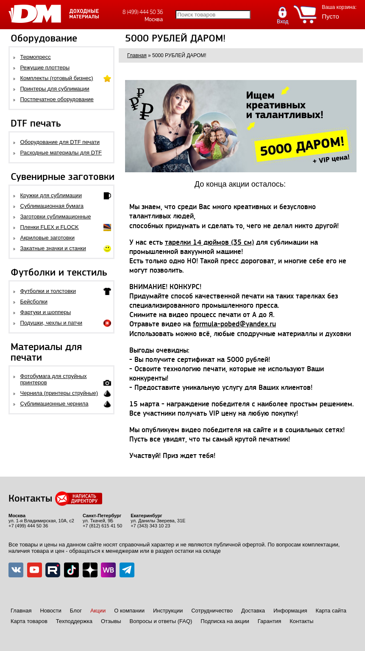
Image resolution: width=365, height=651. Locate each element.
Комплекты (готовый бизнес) (56, 78)
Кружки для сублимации (51, 195)
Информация (290, 610)
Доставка (253, 610)
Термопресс (35, 57)
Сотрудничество (212, 610)
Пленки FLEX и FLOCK (49, 227)
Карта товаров (29, 621)
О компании (129, 610)
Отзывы (111, 621)
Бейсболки (33, 301)
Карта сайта (331, 610)
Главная (21, 610)
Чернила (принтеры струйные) (59, 393)
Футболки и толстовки (48, 291)
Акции (98, 610)
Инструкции (168, 610)
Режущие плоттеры (45, 67)
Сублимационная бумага (52, 206)
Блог (76, 610)
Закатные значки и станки (53, 248)
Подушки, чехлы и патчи (51, 323)
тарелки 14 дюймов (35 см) (209, 242)
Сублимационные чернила (54, 403)
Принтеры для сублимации (54, 89)
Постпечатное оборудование (57, 99)
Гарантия (269, 621)
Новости (50, 610)
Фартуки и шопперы (45, 312)
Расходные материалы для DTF (61, 152)
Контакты (301, 621)
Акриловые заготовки (47, 237)
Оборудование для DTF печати (60, 142)
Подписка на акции (225, 621)
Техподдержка (74, 621)
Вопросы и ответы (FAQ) (161, 621)
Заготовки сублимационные (55, 216)
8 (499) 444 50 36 (143, 12)
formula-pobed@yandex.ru (234, 324)
